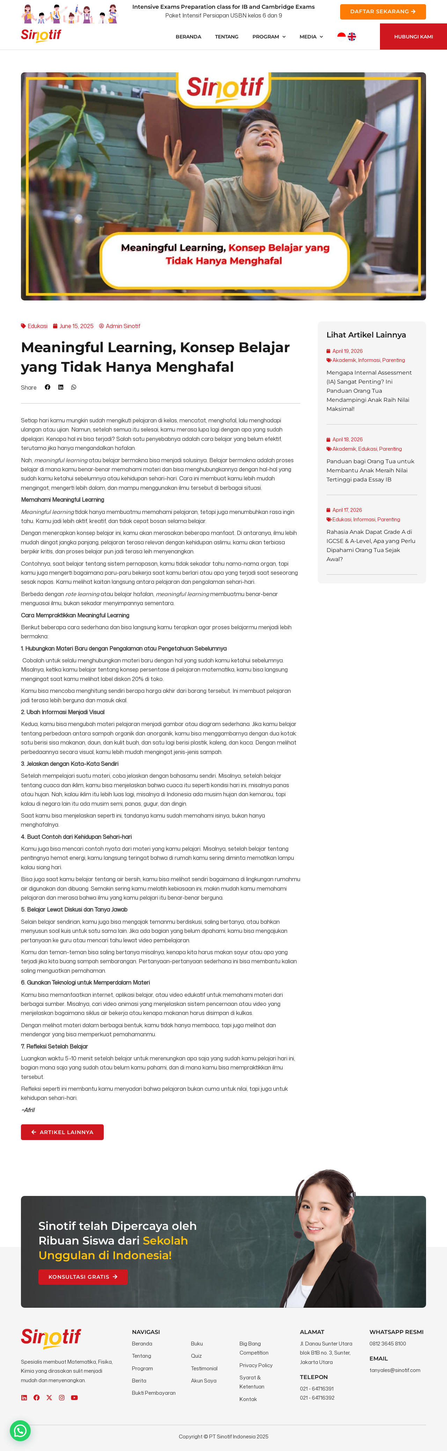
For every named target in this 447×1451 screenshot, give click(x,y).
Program (269, 36)
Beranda (188, 37)
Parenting (393, 360)
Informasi (369, 360)
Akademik (344, 360)
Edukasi (367, 448)
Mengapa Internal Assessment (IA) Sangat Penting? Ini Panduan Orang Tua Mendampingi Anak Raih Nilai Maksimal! (369, 390)
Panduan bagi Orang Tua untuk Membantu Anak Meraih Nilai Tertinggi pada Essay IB (371, 470)
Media (311, 36)
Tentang (227, 37)
